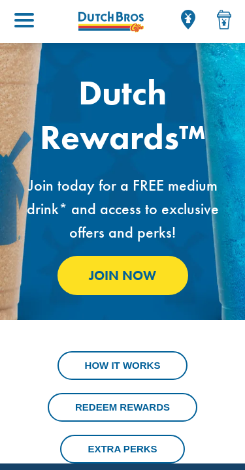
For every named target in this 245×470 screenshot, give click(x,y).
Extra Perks (122, 448)
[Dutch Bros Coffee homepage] (111, 22)
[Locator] (188, 19)
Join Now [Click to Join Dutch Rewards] (122, 275)
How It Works (123, 365)
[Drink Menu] (224, 19)
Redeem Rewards (122, 407)
